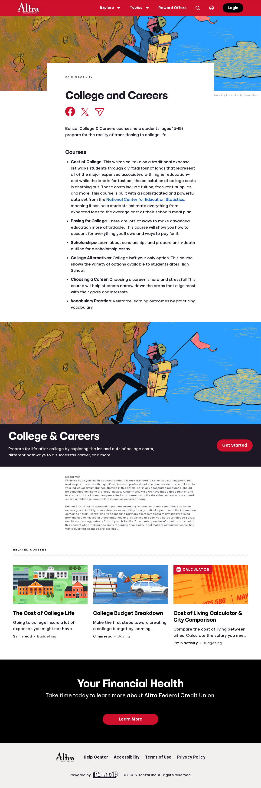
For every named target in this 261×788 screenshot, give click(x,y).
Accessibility (127, 757)
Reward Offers (172, 8)
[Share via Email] (99, 112)
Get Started (234, 445)
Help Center (96, 757)
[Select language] (211, 8)
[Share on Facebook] (70, 111)
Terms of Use (158, 757)
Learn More (130, 719)
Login (233, 8)
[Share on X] (85, 112)
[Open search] (197, 8)
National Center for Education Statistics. (145, 199)
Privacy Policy (191, 757)
